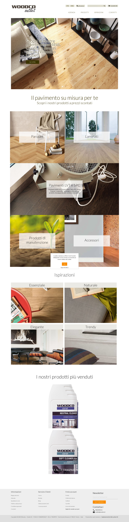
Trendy (91, 345)
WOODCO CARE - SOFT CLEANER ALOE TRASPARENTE (48, 469)
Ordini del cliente (70, 498)
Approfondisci (64, 267)
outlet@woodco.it (100, 512)
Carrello (68, 503)
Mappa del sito (15, 495)
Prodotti (85, 12)
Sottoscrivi (99, 502)
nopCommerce (96, 517)
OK (65, 264)
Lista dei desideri (70, 506)
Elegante (37, 345)
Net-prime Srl (114, 517)
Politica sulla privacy (16, 503)
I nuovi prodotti (42, 506)
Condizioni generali (16, 506)
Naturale (91, 303)
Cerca (40, 495)
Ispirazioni (98, 12)
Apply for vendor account (72, 509)
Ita (67, 6)
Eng (72, 6)
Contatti (113, 12)
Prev (13, 51)
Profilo (67, 495)
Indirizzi (68, 501)
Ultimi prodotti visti (43, 503)
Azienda (71, 12)
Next (115, 51)
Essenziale (37, 303)
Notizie (40, 498)
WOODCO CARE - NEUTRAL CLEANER (38, 424)
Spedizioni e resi (15, 501)
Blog (39, 501)
